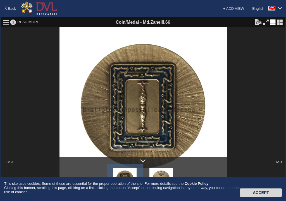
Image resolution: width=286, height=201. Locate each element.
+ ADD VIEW (233, 8)
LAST (278, 162)
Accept (261, 192)
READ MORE (28, 22)
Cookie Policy (196, 183)
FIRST (8, 162)
